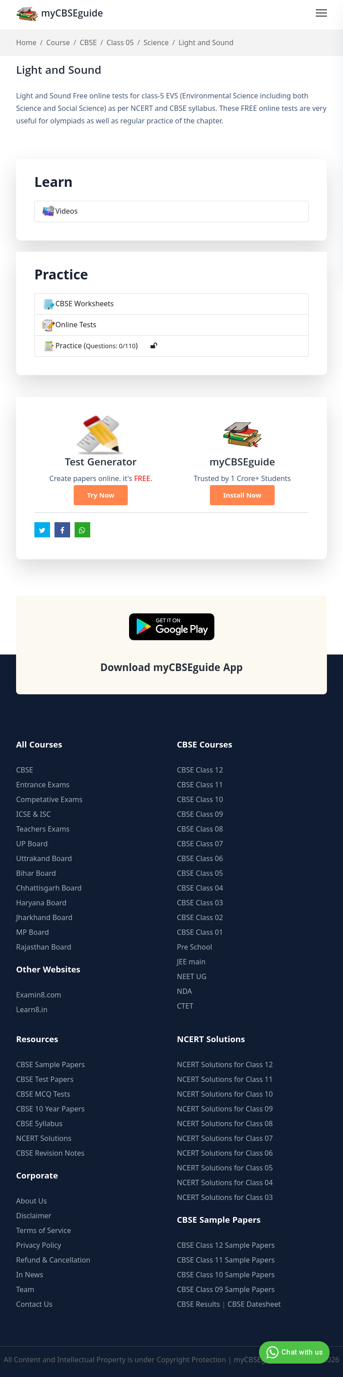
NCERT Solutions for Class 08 (225, 1123)
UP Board (32, 844)
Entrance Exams (43, 785)
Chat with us (293, 1352)
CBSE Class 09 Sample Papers (226, 1289)
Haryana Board (41, 903)
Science (156, 43)
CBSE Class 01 (200, 932)
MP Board (32, 932)
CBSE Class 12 (200, 770)
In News (29, 1275)
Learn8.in (31, 1009)
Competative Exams (49, 799)
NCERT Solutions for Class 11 (225, 1079)
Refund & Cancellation (53, 1260)
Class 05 (120, 43)
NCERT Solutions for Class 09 (225, 1109)
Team (25, 1289)
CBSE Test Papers (45, 1079)
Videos (66, 211)
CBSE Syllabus (39, 1123)
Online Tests (75, 325)
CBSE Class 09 (200, 814)
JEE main (191, 962)
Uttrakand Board (44, 858)
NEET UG (191, 976)
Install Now (242, 495)
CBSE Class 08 (200, 829)
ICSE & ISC (33, 814)
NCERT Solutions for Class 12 (225, 1064)
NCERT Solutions (43, 1138)
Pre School (194, 947)
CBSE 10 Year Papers (50, 1109)
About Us (31, 1201)
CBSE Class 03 (200, 903)
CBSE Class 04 (200, 888)
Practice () (96, 346)
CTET (185, 1006)
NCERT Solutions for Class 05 (225, 1168)
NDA (184, 991)
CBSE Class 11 (200, 785)
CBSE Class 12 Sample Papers (226, 1245)
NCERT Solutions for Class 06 (225, 1153)
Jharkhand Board (44, 917)
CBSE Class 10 (200, 799)
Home (26, 43)
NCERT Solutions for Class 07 (225, 1138)
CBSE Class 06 (200, 858)
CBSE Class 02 (200, 917)
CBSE (87, 43)
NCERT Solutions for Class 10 (225, 1094)
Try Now (100, 495)
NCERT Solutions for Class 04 (225, 1182)
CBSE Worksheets (84, 304)
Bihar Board (36, 873)
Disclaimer (33, 1216)
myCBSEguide (61, 15)
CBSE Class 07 (200, 844)
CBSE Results (198, 1304)
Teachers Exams (43, 829)
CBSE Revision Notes (50, 1153)
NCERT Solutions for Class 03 (225, 1197)
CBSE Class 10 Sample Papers (226, 1275)
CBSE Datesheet (254, 1304)
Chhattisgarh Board (49, 888)
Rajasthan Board (43, 947)
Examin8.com (38, 995)
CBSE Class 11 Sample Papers (226, 1260)
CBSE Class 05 (200, 873)
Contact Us (34, 1304)
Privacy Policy (38, 1245)
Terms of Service (43, 1230)
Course (58, 43)
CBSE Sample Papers (50, 1064)
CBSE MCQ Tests (43, 1094)
